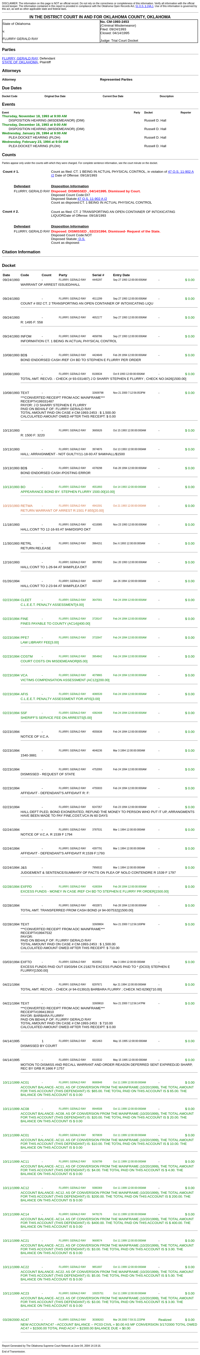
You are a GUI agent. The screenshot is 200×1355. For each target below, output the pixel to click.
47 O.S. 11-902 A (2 (92, 199)
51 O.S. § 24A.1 (144, 6)
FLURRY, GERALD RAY (20, 58)
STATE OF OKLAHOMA (20, 62)
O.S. (81, 239)
